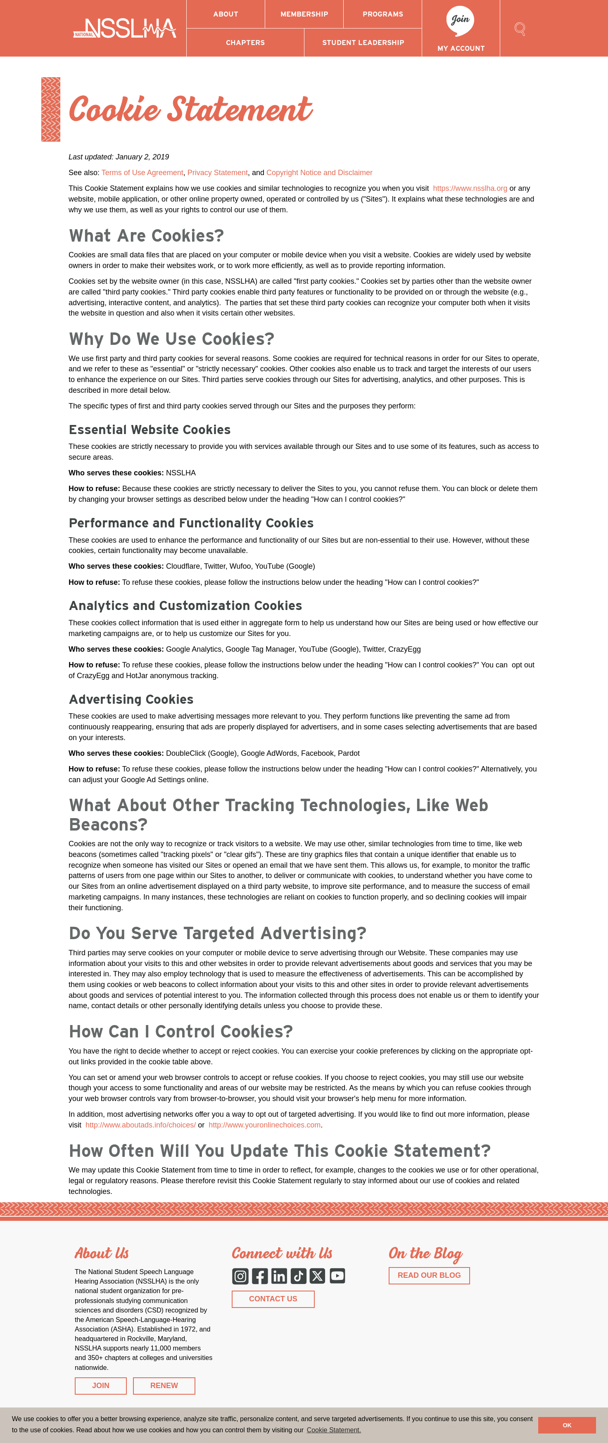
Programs (383, 14)
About (225, 14)
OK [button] (567, 1425)
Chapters (245, 42)
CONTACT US (273, 1299)
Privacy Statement (218, 173)
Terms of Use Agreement (142, 173)
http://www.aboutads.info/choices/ (141, 1125)
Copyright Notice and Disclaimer (319, 173)
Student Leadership (363, 42)
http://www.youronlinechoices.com (265, 1125)
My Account (461, 48)
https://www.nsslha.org (470, 188)
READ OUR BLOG (429, 1275)
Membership (304, 14)
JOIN (100, 1385)
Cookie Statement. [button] (334, 1430)
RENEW (164, 1385)
